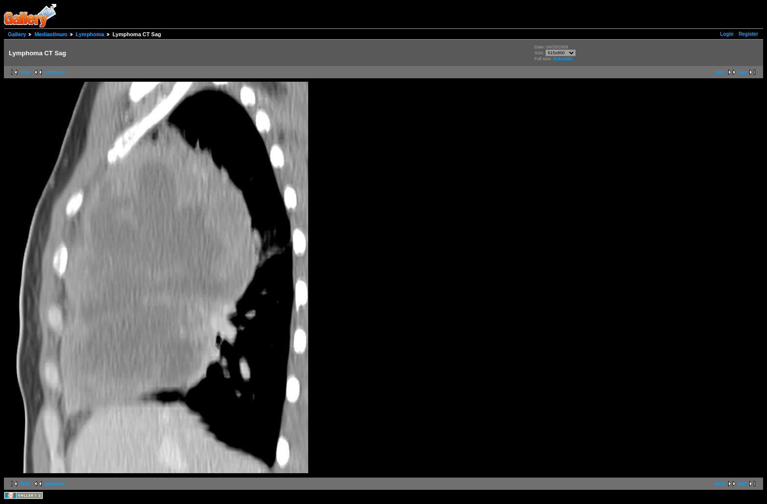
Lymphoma (90, 34)
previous (55, 72)
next (720, 72)
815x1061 (562, 58)
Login (726, 34)
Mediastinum (50, 34)
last (742, 72)
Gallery (17, 34)
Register (748, 34)
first (25, 72)
